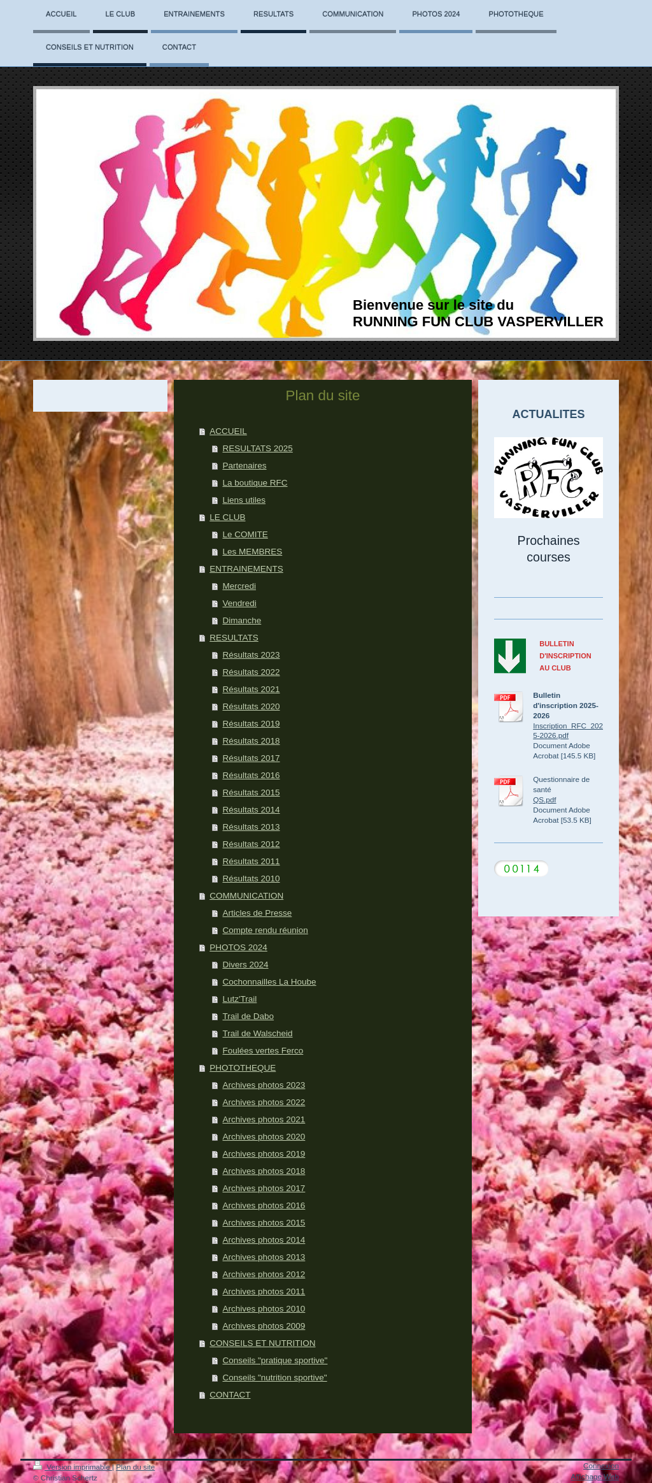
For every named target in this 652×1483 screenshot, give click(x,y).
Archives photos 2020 (263, 1136)
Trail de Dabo (248, 1016)
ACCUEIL (228, 431)
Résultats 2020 (251, 706)
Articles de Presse (257, 913)
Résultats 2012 (251, 844)
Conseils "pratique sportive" (274, 1360)
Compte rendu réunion (265, 930)
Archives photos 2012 (263, 1274)
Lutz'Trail (239, 999)
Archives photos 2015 (263, 1222)
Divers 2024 (245, 964)
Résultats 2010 (251, 878)
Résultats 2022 (251, 672)
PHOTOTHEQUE (242, 1068)
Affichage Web (594, 1476)
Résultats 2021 (251, 689)
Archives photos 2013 (263, 1257)
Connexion (601, 1465)
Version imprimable (72, 1467)
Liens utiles (244, 500)
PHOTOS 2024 (238, 947)
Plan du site (135, 1467)
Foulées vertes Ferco (262, 1050)
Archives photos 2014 (263, 1240)
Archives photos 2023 (263, 1085)
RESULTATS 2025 (257, 448)
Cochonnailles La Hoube (269, 982)
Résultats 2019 (251, 723)
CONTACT (229, 1395)
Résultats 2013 (251, 827)
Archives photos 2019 (263, 1154)
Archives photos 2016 (263, 1205)
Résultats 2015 (251, 792)
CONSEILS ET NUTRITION (262, 1343)
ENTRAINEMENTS (246, 569)
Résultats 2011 (251, 861)
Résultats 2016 (251, 775)
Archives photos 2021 (263, 1119)
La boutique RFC (254, 483)
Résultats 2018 (251, 741)
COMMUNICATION (246, 896)
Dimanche (241, 620)
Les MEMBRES (252, 551)
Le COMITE (244, 534)
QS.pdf (544, 799)
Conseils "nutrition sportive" (274, 1377)
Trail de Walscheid (257, 1033)
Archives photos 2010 (263, 1308)
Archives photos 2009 (263, 1326)
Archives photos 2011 (263, 1291)
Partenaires (244, 465)
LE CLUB (227, 517)
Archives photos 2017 (263, 1188)
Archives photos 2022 (263, 1102)
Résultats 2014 (251, 809)
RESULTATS (234, 637)
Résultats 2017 (251, 758)
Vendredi (239, 603)
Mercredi (239, 586)
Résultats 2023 (251, 655)
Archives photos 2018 (263, 1171)
